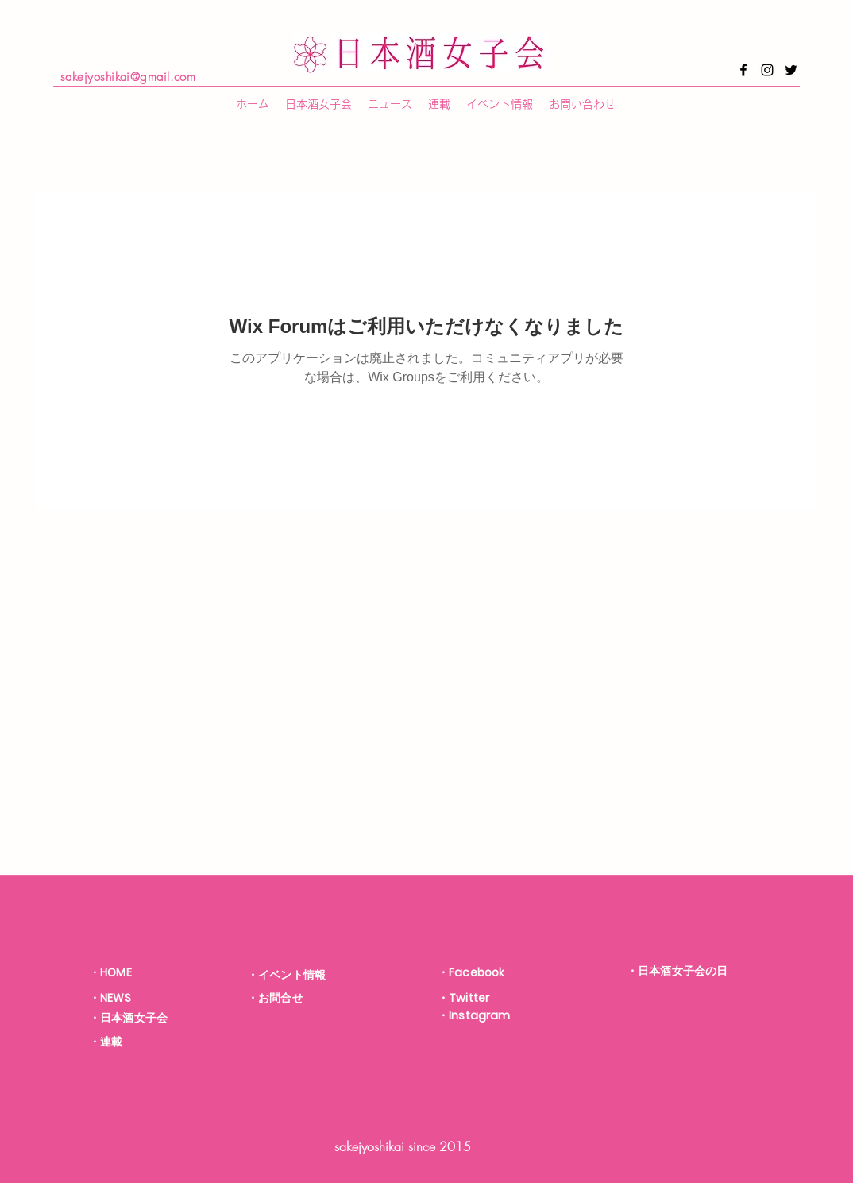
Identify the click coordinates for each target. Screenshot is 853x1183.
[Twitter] (791, 70)
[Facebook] (743, 70)
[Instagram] (767, 70)
